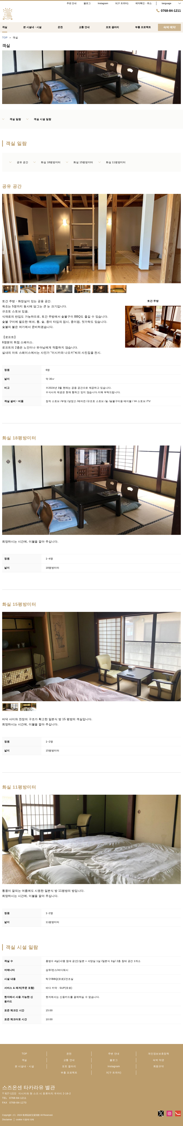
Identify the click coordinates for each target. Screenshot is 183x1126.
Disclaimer (7, 1119)
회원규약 (158, 1066)
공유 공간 (18, 162)
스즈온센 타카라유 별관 (28, 1087)
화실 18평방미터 (47, 162)
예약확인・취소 (143, 3)
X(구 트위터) (113, 1072)
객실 (24, 1060)
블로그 (114, 1060)
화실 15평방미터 (79, 162)
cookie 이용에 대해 (25, 1119)
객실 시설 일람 (38, 119)
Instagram (114, 1066)
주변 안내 (113, 1053)
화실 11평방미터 (112, 162)
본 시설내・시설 (24, 1066)
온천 (69, 1053)
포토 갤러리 (69, 1066)
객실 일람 (11, 119)
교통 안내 (69, 1060)
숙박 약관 (158, 1060)
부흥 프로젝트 (69, 1072)
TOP (24, 1053)
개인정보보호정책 (158, 1053)
